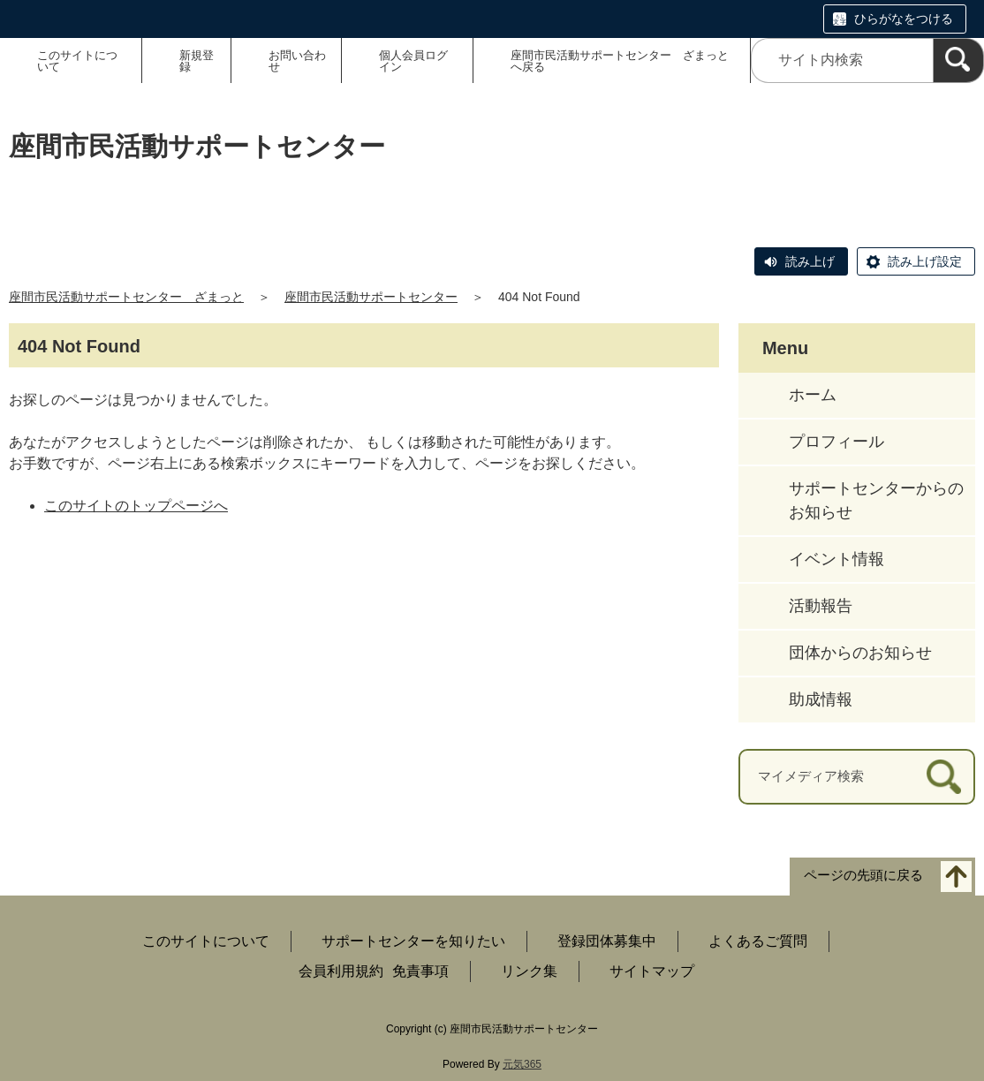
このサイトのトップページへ (136, 505)
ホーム (812, 395)
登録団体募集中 (606, 941)
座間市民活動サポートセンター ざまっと (126, 297)
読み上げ (810, 261)
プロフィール (836, 441)
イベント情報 (836, 559)
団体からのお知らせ (860, 652)
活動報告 (820, 606)
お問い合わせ (297, 61)
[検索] (958, 60)
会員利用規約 (341, 971)
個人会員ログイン (413, 61)
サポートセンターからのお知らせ (876, 500)
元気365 (522, 1064)
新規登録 (196, 61)
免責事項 (420, 971)
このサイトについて (77, 61)
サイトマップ (651, 971)
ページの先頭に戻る (863, 874)
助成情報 (820, 699)
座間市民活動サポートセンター (371, 297)
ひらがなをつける (903, 18)
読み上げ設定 (925, 261)
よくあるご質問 (757, 941)
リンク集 (529, 971)
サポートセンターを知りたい (413, 941)
